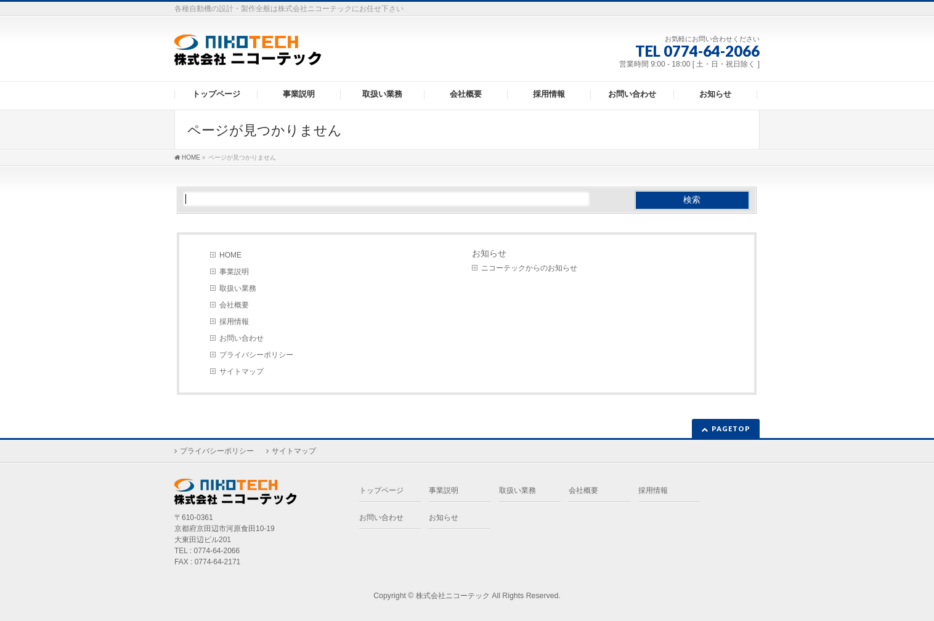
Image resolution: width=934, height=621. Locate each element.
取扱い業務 (237, 288)
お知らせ (489, 253)
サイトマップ (241, 371)
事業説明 (234, 271)
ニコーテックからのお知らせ (529, 268)
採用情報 (234, 321)
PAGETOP (731, 428)
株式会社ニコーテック (453, 595)
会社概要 (234, 305)
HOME (230, 255)
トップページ (381, 490)
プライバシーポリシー (256, 355)
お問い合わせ (241, 338)
